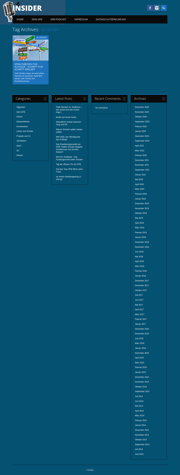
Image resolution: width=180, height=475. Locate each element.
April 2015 (139, 358)
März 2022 (139, 150)
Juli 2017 (139, 295)
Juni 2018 (139, 252)
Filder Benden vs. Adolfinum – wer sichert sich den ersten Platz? (69, 109)
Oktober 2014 (141, 387)
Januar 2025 (140, 131)
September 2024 (142, 141)
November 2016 (142, 334)
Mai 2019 (139, 218)
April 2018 (139, 261)
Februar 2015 (141, 367)
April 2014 (139, 411)
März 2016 (139, 343)
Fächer (20, 117)
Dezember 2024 (142, 136)
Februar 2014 (141, 420)
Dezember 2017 (142, 281)
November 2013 (142, 435)
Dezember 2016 (142, 329)
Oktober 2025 (141, 117)
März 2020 (139, 189)
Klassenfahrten (23, 122)
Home (20, 19)
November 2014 (142, 382)
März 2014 (139, 415)
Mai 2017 (139, 305)
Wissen (20, 155)
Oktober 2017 (141, 290)
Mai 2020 (139, 179)
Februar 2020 (141, 194)
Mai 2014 (139, 406)
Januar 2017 (140, 324)
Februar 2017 (141, 319)
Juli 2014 (139, 396)
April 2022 (139, 146)
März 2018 (139, 266)
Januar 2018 (140, 276)
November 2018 (142, 247)
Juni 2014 (139, 401)
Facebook (150, 8)
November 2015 (142, 353)
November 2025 (142, 112)
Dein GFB (37, 19)
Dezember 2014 (142, 377)
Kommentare (22, 126)
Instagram (157, 8)
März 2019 (139, 228)
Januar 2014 (140, 425)
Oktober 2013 (141, 440)
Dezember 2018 (142, 242)
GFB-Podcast (58, 19)
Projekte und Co (24, 136)
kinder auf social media (66, 117)
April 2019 (139, 223)
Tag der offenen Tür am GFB (68, 164)
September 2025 (142, 122)
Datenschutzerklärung (111, 19)
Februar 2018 (141, 271)
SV (18, 150)
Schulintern (21, 141)
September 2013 (142, 444)
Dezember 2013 (142, 430)
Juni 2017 (139, 300)
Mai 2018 (139, 256)
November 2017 (142, 285)
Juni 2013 (139, 454)
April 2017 (139, 309)
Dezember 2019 (142, 203)
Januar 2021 (140, 175)
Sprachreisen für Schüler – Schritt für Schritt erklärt (29, 66)
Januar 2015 (140, 372)
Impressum (81, 19)
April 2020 (139, 184)
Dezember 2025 (142, 107)
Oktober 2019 (141, 213)
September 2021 (142, 170)
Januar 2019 (140, 237)
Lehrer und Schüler (25, 131)
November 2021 (142, 165)
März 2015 (139, 363)
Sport (19, 146)
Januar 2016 (140, 348)
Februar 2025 (141, 126)
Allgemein (42, 37)
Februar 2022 (141, 155)
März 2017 (139, 314)
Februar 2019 (141, 232)
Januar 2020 (140, 199)
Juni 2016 (139, 338)
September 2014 (142, 391)
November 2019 (142, 208)
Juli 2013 (139, 449)
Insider (27, 8)
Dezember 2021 (142, 160)
